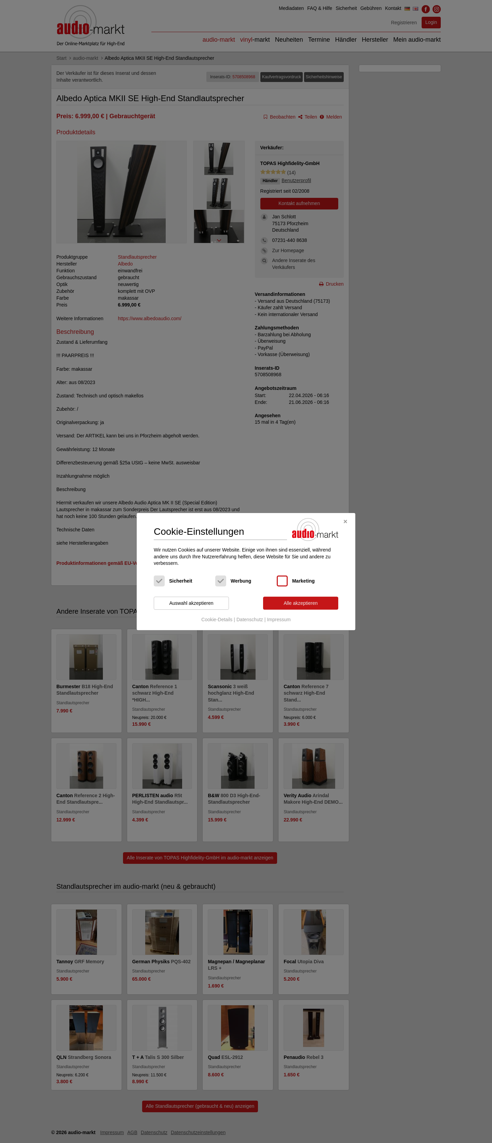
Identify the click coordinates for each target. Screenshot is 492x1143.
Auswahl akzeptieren (191, 603)
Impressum (278, 620)
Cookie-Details (216, 620)
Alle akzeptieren (301, 603)
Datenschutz (249, 620)
